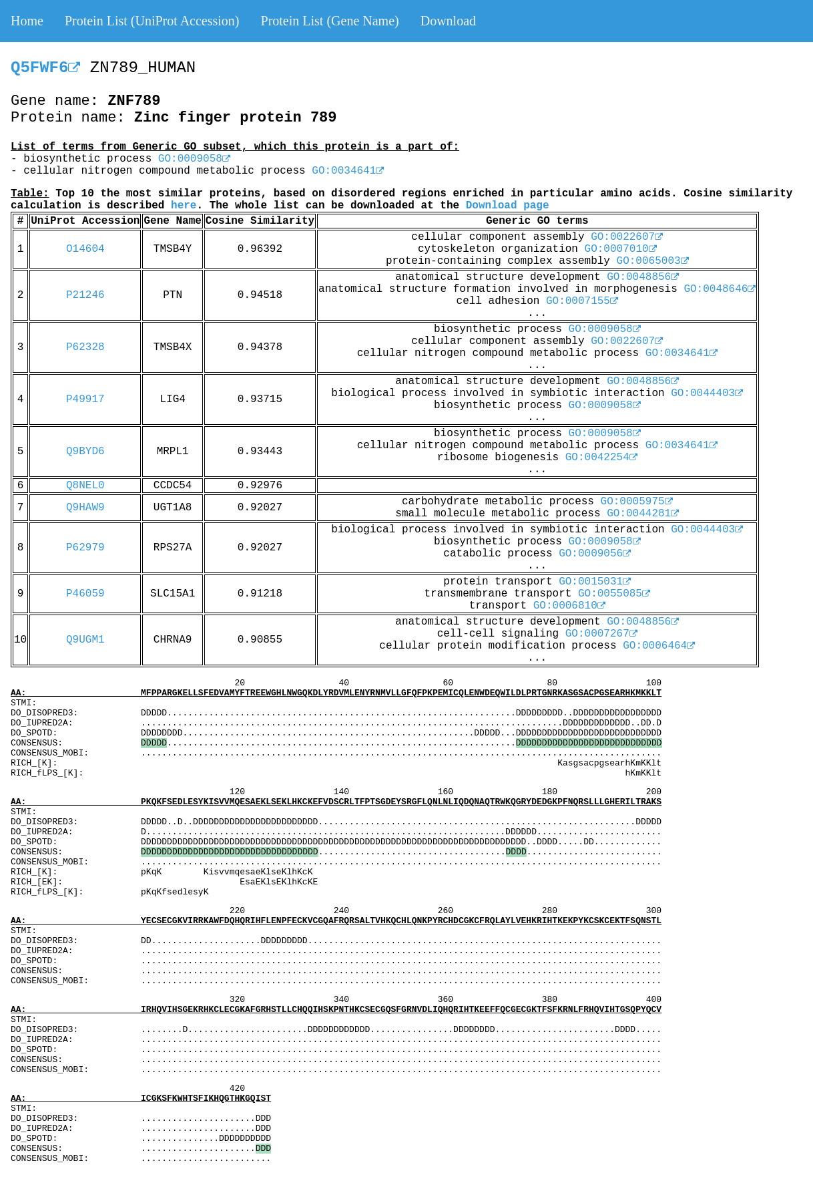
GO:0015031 (595, 582)
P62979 (85, 548)
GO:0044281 (643, 514)
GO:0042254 (601, 458)
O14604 (85, 249)
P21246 (85, 295)
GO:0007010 (621, 249)
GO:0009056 (595, 554)
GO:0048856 (643, 277)
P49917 (85, 399)
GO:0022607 (627, 237)
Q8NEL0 (85, 486)
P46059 (85, 594)
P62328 (85, 347)
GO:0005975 (637, 502)
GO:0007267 (601, 634)
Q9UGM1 (85, 640)
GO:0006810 (569, 606)
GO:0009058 (194, 159)
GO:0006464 (659, 646)
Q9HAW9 (85, 508)
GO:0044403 (707, 393)
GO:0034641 (348, 171)
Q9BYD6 (85, 452)
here (183, 206)
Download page (507, 206)
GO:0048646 (720, 289)
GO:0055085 (614, 594)
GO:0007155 (582, 301)
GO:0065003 (653, 261)
